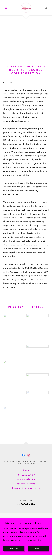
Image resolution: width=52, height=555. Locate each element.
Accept (38, 548)
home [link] (26, 471)
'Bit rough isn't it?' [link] (26, 475)
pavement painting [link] (26, 484)
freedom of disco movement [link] (26, 488)
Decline (14, 548)
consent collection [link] (26, 479)
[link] (26, 7)
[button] (6, 8)
